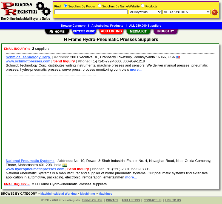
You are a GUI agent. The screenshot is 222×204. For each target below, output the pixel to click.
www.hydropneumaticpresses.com (35, 169)
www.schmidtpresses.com (28, 61)
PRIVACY (112, 200)
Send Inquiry (64, 61)
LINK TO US (173, 200)
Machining (87, 193)
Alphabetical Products (107, 25)
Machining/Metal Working (58, 193)
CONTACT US (152, 200)
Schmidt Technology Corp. (28, 57)
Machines (105, 193)
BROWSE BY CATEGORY (19, 193)
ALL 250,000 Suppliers (145, 25)
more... (136, 69)
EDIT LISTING (131, 200)
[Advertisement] (109, 115)
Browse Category (73, 25)
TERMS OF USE (92, 200)
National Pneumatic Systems (30, 161)
